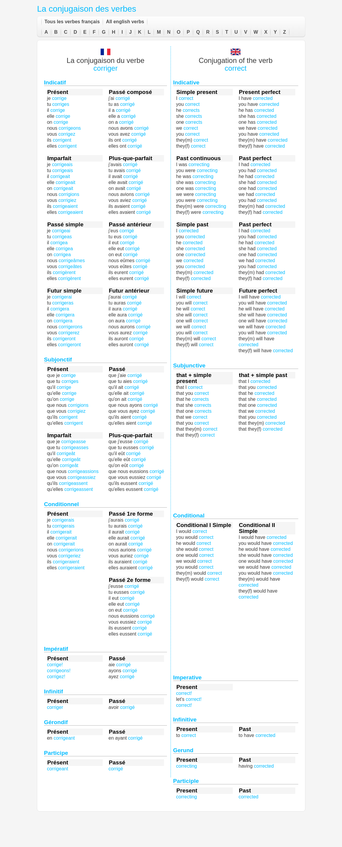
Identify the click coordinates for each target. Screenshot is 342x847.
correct (235, 68)
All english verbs (125, 21)
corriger (105, 68)
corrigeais (62, 170)
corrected (249, 344)
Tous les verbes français (72, 21)
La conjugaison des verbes (86, 8)
